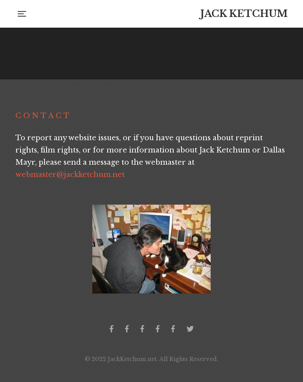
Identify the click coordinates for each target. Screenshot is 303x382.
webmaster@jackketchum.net (70, 174)
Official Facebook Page (111, 328)
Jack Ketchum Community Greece (157, 328)
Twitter (190, 328)
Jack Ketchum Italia (173, 328)
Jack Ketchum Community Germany (142, 328)
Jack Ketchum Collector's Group (127, 328)
